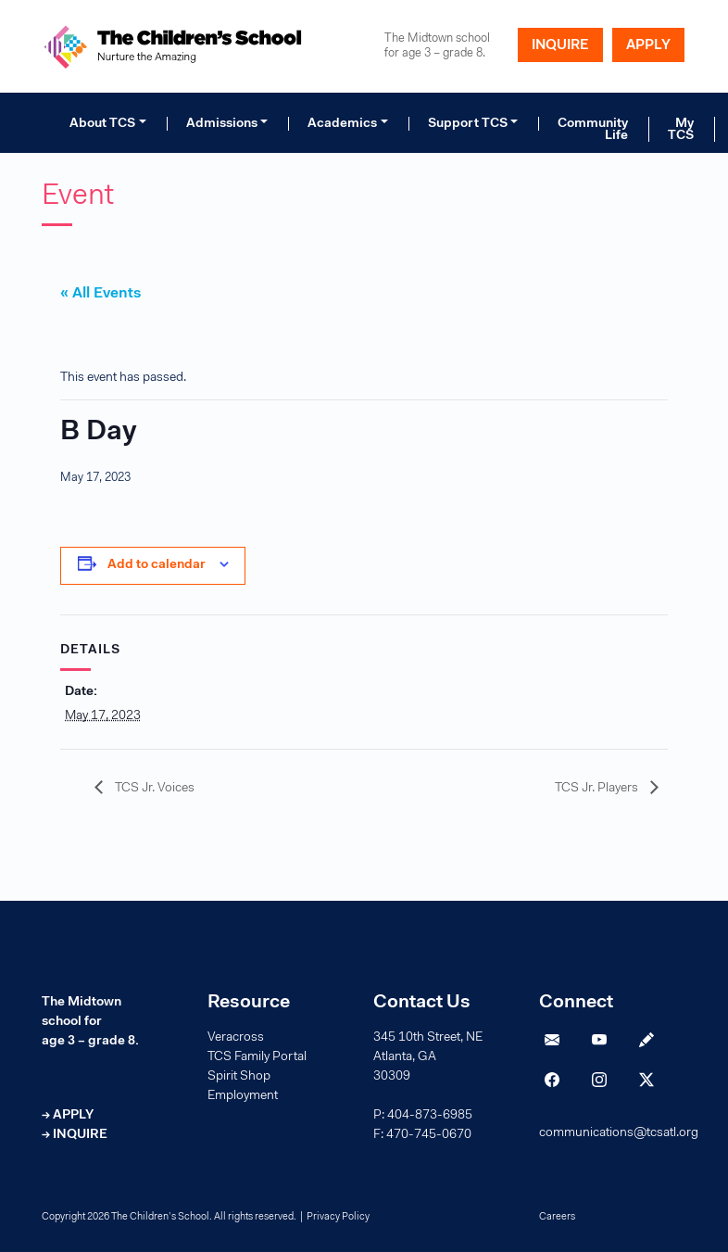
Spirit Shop (238, 1076)
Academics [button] (342, 124)
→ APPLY (68, 1115)
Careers (557, 1217)
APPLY (648, 46)
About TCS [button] (102, 124)
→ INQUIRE (74, 1135)
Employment (242, 1096)
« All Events (100, 293)
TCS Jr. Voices (153, 788)
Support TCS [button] (468, 124)
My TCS (681, 130)
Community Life (593, 130)
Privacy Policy (338, 1217)
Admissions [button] (221, 124)
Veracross (235, 1037)
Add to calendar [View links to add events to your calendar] (156, 565)
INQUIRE (560, 46)
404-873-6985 (429, 1115)
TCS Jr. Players (598, 788)
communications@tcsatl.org (618, 1133)
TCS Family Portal (257, 1057)
